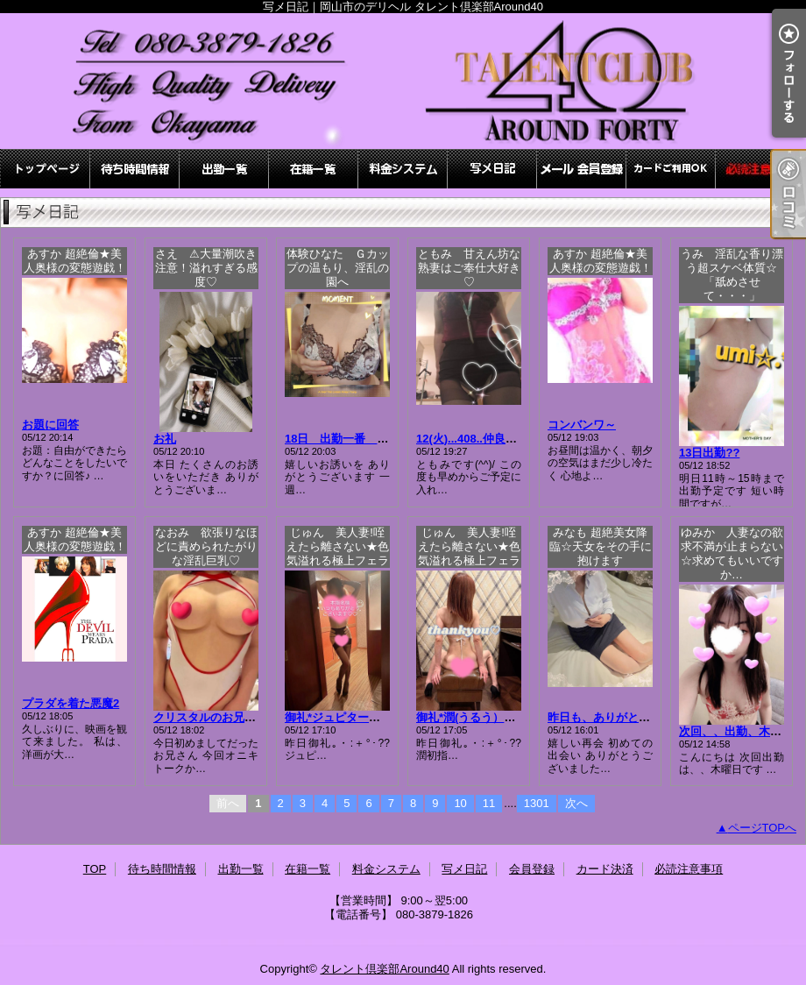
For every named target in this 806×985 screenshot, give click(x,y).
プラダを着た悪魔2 (70, 703)
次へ (576, 803)
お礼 (164, 438)
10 (460, 803)
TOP (45, 168)
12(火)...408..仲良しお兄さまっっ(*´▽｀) (520, 438)
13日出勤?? (709, 452)
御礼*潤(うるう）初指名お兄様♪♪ (499, 717)
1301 (536, 803)
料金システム (403, 168)
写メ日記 (492, 168)
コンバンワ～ (582, 424)
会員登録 (581, 168)
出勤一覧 (224, 168)
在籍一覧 (313, 168)
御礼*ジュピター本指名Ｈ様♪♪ (361, 717)
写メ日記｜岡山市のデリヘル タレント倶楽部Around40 (403, 81)
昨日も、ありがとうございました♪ (636, 717)
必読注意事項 (760, 168)
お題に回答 (50, 424)
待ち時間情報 (135, 168)
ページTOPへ (762, 827)
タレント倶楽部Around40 (384, 968)
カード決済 (671, 168)
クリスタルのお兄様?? (211, 717)
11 (489, 803)
